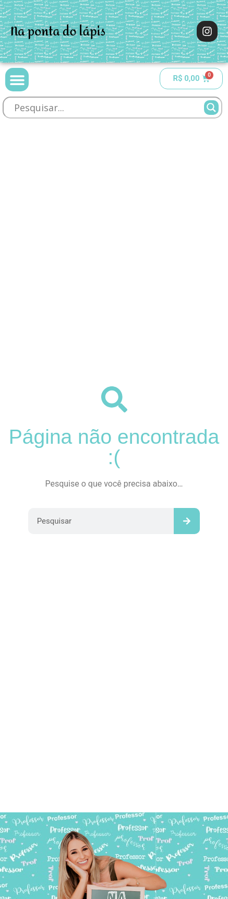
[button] (17, 79)
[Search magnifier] (211, 107)
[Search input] (107, 107)
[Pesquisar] (187, 521)
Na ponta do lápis (57, 31)
